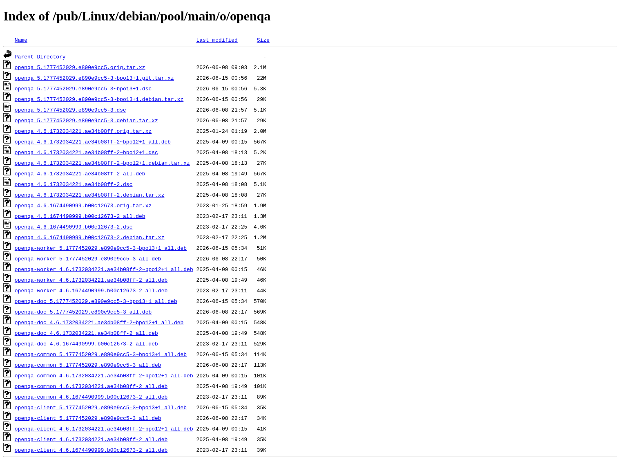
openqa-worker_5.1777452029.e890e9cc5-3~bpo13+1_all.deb (101, 247)
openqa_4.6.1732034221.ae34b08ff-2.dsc (74, 184)
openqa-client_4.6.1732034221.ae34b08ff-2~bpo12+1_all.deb (104, 428)
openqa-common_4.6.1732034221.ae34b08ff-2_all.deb (91, 386)
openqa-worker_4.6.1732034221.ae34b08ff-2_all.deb (91, 279)
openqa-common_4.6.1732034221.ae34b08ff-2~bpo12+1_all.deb (104, 375)
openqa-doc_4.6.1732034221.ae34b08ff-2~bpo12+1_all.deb (99, 322)
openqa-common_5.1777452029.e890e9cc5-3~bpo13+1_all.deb (101, 354)
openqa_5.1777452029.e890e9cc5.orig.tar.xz (80, 67)
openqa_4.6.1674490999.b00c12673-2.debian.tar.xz (90, 237)
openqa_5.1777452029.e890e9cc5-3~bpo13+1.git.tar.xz (94, 77)
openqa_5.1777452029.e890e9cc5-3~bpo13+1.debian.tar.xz (99, 99)
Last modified (216, 39)
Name (21, 39)
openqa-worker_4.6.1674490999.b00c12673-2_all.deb (91, 290)
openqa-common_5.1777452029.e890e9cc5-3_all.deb (88, 364)
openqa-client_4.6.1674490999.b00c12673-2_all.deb (91, 449)
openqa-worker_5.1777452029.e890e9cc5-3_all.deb (88, 258)
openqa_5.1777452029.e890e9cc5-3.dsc (70, 109)
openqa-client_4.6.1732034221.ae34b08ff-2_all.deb (91, 439)
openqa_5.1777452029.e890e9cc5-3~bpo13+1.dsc (83, 88)
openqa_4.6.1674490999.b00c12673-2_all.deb (80, 216)
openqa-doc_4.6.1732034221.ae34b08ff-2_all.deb (86, 332)
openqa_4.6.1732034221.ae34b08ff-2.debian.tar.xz (90, 194)
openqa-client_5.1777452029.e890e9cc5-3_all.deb (88, 418)
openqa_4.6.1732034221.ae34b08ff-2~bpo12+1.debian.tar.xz (102, 162)
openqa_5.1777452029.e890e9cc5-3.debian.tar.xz (86, 120)
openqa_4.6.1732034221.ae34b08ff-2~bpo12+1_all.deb (93, 141)
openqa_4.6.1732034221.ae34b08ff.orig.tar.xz (83, 131)
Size (263, 39)
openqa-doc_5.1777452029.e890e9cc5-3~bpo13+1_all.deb (96, 301)
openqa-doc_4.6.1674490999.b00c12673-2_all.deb (86, 343)
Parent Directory (40, 56)
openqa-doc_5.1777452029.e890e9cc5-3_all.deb (83, 311)
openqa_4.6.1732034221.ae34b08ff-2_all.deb (80, 173)
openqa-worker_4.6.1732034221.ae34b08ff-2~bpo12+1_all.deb (104, 269)
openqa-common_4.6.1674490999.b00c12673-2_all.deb (91, 396)
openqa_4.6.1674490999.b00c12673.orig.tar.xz (83, 205)
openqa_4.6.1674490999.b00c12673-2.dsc (74, 226)
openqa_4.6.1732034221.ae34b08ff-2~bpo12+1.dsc (86, 152)
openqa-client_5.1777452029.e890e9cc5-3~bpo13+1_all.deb (101, 407)
